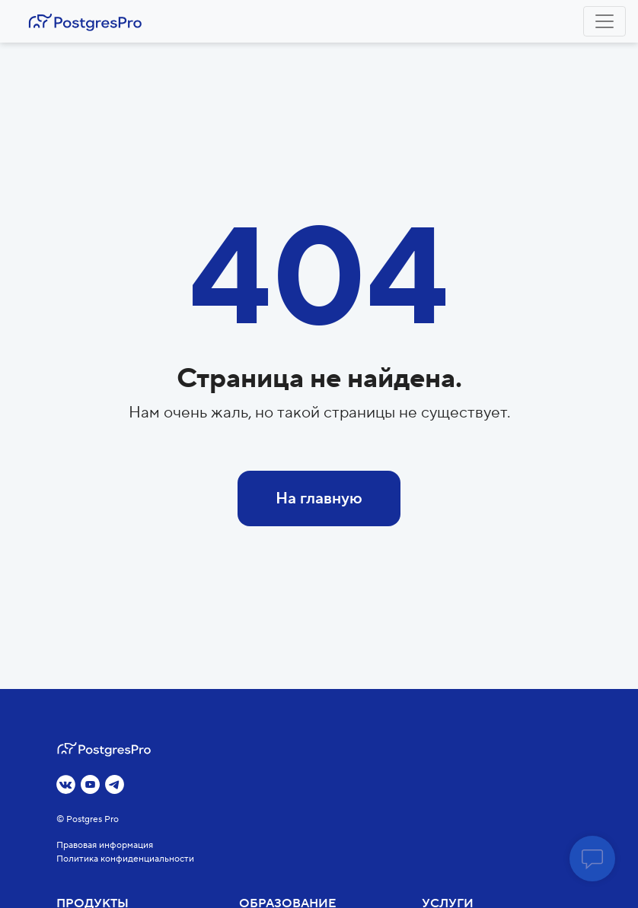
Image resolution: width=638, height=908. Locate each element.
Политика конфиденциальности (125, 859)
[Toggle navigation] (604, 21)
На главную (319, 498)
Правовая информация (104, 845)
